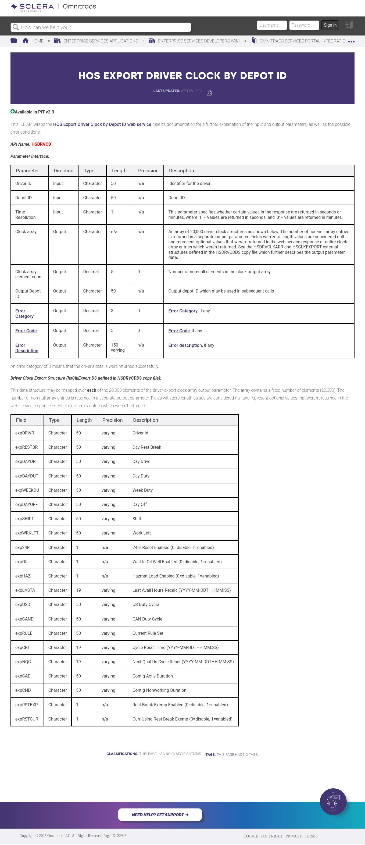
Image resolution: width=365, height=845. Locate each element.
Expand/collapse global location (351, 39)
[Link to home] (53, 10)
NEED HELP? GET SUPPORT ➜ (160, 814)
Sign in (330, 25)
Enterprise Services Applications (96, 41)
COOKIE (251, 836)
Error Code (26, 330)
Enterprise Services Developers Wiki (195, 41)
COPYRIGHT (272, 836)
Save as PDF (209, 93)
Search (15, 27)
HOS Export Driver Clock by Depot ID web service (102, 124)
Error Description (26, 348)
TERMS (311, 836)
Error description (185, 345)
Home (33, 41)
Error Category (24, 313)
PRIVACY (294, 836)
